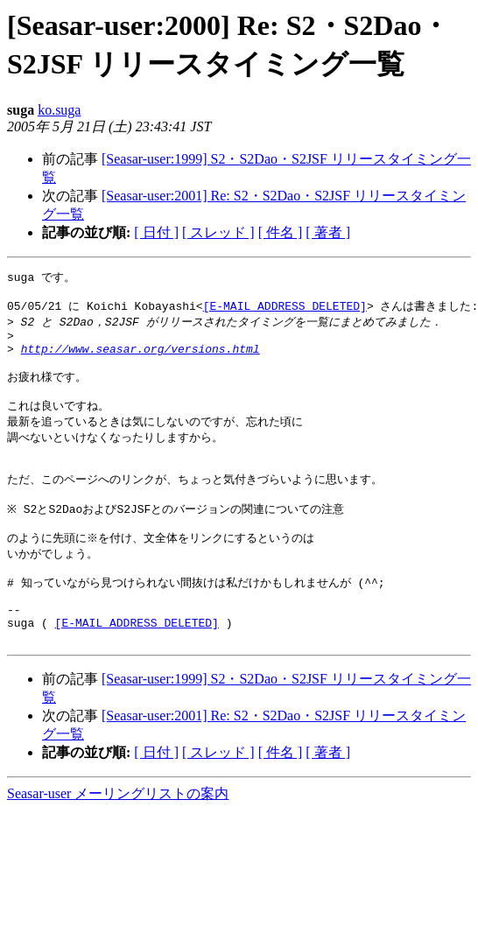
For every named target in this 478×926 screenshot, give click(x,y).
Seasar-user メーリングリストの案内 (117, 839)
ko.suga (59, 109)
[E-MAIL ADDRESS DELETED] (285, 310)
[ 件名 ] (280, 232)
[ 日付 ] (156, 232)
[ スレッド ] (218, 232)
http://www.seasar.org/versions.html (140, 359)
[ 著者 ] (328, 232)
